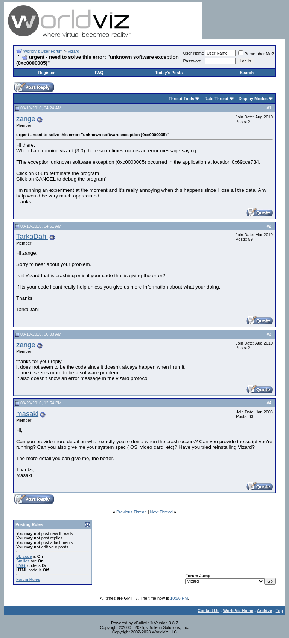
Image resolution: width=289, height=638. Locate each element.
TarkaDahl (32, 236)
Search (247, 72)
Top (279, 610)
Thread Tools (181, 98)
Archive (264, 610)
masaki (27, 414)
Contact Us (208, 610)
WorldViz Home (238, 610)
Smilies (22, 561)
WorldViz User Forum (43, 51)
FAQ (99, 72)
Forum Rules (28, 579)
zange (25, 119)
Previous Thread (131, 512)
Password (192, 61)
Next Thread (161, 512)
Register (46, 72)
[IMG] (21, 565)
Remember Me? (256, 54)
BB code (24, 556)
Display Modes (253, 98)
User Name (193, 53)
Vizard (73, 51)
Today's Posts (169, 72)
